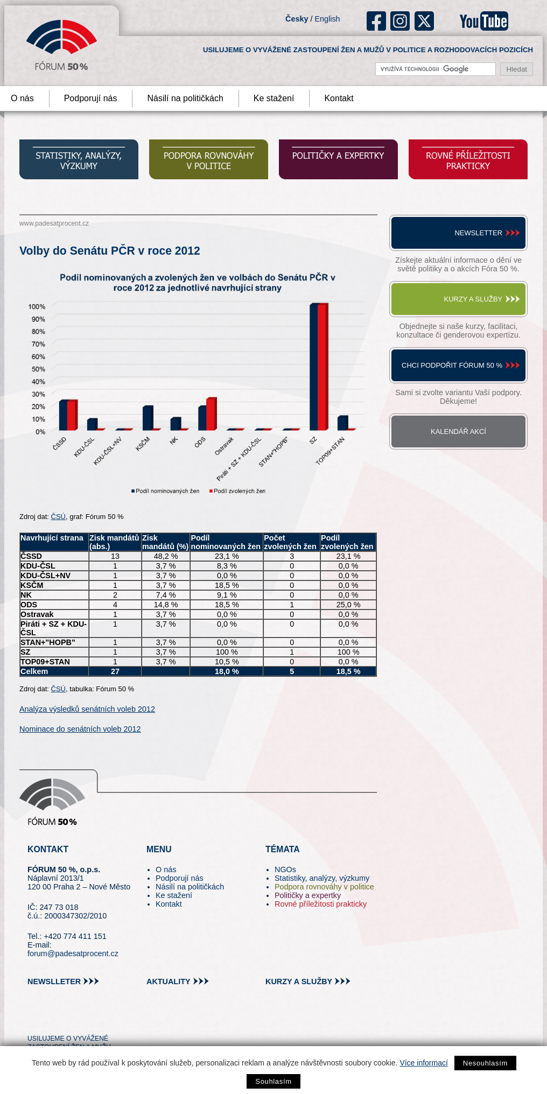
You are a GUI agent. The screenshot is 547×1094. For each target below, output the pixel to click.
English (327, 19)
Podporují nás (90, 98)
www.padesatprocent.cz (54, 223)
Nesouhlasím (485, 1063)
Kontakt (338, 98)
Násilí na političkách (185, 98)
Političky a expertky (308, 895)
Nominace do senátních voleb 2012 (80, 729)
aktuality (168, 981)
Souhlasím (273, 1081)
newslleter (54, 981)
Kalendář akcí (458, 431)
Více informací (423, 1062)
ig (400, 21)
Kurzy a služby (473, 299)
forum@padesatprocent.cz (72, 953)
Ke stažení (274, 98)
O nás (166, 869)
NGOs (285, 869)
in (88, 1019)
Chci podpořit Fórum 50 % (452, 365)
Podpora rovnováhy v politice (324, 886)
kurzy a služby (298, 981)
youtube (484, 21)
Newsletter (478, 233)
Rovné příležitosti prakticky (321, 904)
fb (377, 21)
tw (34, 1019)
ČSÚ (58, 517)
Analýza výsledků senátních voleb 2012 (87, 709)
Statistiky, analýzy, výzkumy (322, 878)
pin (52, 1019)
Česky (296, 19)
